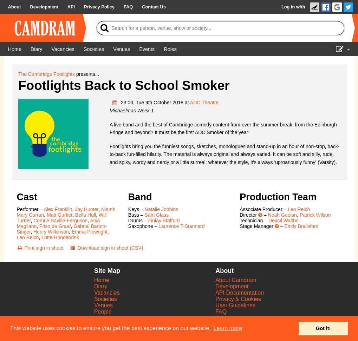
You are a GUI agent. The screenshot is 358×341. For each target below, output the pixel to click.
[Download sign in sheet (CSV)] (106, 248)
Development (231, 286)
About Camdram (235, 280)
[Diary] (36, 49)
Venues (103, 305)
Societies (105, 299)
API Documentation (239, 293)
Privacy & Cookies (238, 299)
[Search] (220, 28)
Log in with (293, 6)
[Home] (15, 49)
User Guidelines (235, 305)
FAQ (221, 312)
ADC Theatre (204, 102)
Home (101, 280)
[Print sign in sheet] (40, 248)
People (103, 312)
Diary (100, 286)
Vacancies (107, 293)
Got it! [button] (323, 328)
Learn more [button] (227, 328)
